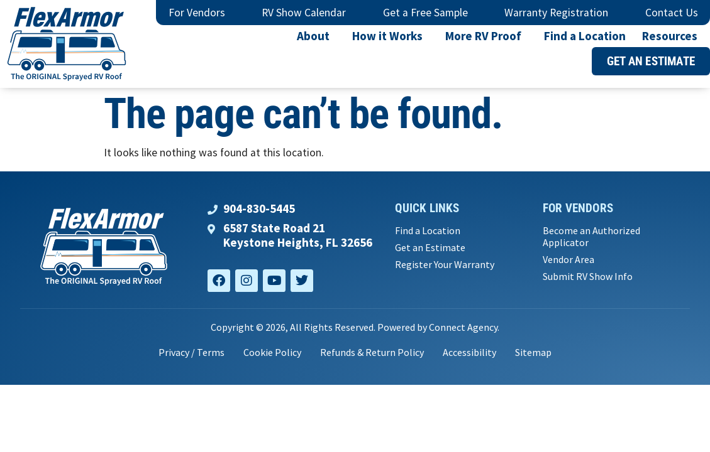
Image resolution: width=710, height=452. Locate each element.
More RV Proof (486, 35)
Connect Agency (463, 327)
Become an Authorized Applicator (591, 237)
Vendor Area (568, 260)
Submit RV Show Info (588, 276)
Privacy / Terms (191, 352)
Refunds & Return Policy (372, 352)
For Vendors (197, 12)
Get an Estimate (430, 248)
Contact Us (671, 12)
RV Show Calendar (304, 12)
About (316, 35)
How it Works (390, 35)
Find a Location (585, 35)
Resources (673, 35)
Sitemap (533, 352)
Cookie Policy (272, 352)
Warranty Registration (556, 12)
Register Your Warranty (444, 265)
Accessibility (469, 352)
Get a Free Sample (425, 12)
